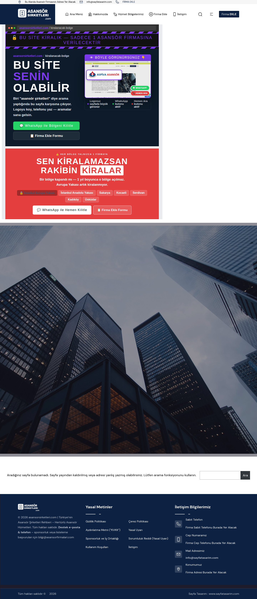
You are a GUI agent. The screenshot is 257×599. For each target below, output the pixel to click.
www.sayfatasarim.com (224, 593)
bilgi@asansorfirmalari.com (56, 537)
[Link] (117, 2)
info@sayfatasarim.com (99, 1)
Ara (245, 475)
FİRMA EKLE (129, 1)
